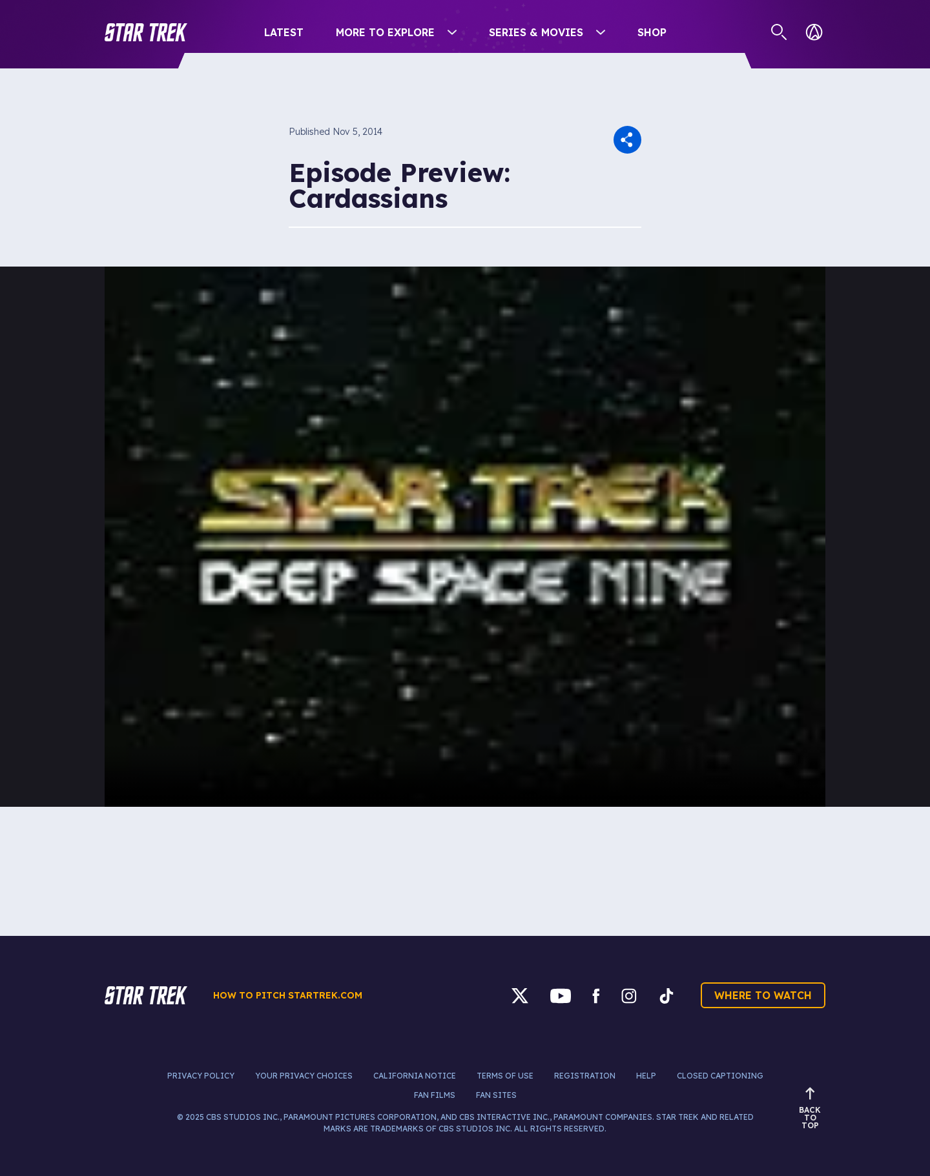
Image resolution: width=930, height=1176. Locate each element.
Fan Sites (496, 1095)
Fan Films (434, 1095)
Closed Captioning (720, 1075)
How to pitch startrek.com (287, 995)
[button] (146, 32)
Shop (651, 32)
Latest (284, 32)
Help (646, 1075)
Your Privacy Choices (304, 1075)
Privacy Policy (200, 1075)
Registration (584, 1075)
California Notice (414, 1075)
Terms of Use (505, 1075)
